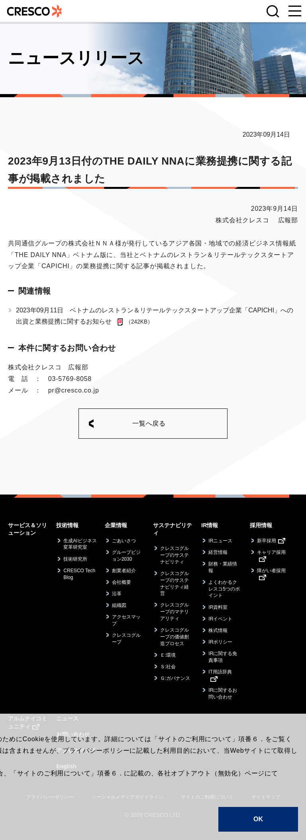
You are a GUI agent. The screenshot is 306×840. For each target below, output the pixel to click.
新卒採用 (266, 541)
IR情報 (209, 525)
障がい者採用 (271, 570)
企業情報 (116, 525)
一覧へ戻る (149, 423)
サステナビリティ (172, 529)
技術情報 (67, 525)
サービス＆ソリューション (27, 529)
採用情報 (261, 525)
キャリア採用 (271, 552)
